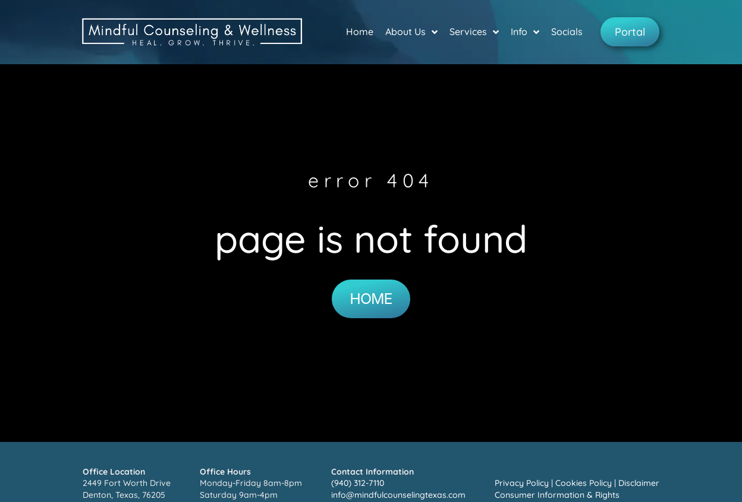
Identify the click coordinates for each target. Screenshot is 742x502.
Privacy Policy (522, 483)
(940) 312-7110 (357, 483)
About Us (411, 32)
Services (474, 32)
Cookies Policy (583, 483)
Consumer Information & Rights (557, 495)
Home (359, 31)
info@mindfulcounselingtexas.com (398, 495)
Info (525, 32)
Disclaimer (638, 483)
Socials (567, 31)
